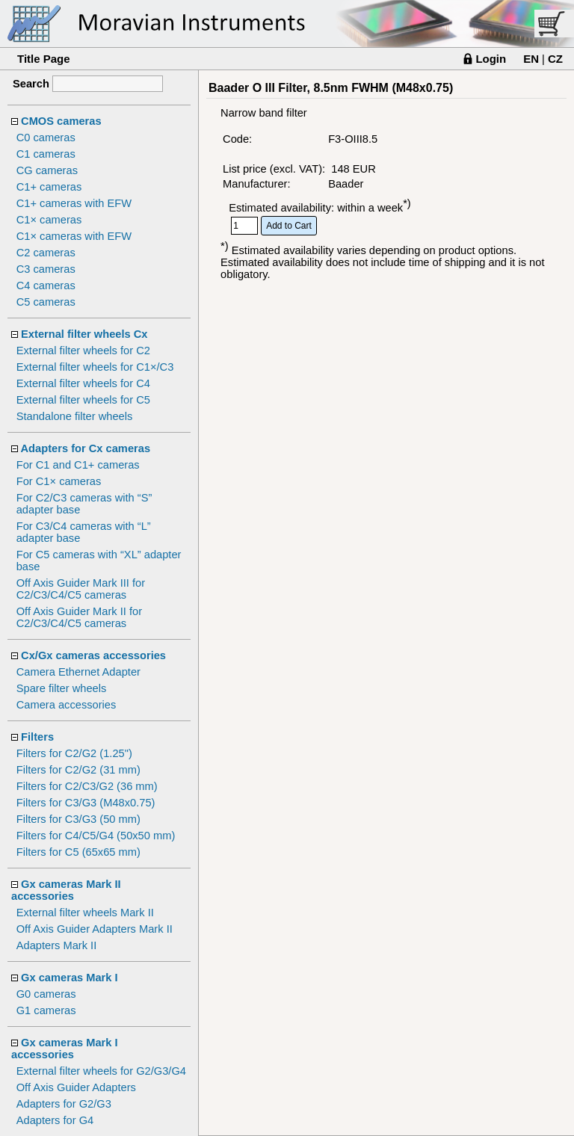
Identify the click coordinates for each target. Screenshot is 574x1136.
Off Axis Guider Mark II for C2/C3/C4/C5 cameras (79, 617)
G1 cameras (46, 1010)
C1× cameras (49, 220)
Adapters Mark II (56, 945)
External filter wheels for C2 (83, 350)
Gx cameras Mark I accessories (64, 1049)
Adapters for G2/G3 (63, 1104)
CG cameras (47, 170)
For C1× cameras (59, 481)
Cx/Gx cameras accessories (93, 655)
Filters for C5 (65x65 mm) (78, 852)
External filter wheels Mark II (85, 913)
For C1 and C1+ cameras (78, 465)
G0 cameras (46, 994)
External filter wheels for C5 (83, 400)
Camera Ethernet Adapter (78, 672)
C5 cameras (45, 302)
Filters (37, 737)
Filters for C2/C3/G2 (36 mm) (87, 786)
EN (531, 58)
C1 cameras (45, 154)
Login (490, 58)
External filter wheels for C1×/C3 (95, 367)
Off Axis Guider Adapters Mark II (94, 929)
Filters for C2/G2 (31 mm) (78, 770)
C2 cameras (45, 253)
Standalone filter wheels (74, 416)
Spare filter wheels (61, 688)
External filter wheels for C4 (83, 383)
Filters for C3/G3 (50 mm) (78, 819)
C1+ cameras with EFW (74, 203)
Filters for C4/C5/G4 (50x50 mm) (96, 836)
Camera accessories (66, 705)
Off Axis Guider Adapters (76, 1087)
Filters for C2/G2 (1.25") (74, 753)
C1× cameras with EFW (74, 236)
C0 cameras (45, 137)
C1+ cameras (49, 187)
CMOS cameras (61, 121)
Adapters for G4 (54, 1120)
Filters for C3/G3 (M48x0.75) (85, 803)
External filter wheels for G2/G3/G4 (101, 1071)
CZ (555, 58)
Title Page (43, 58)
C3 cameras (45, 269)
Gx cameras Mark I (69, 978)
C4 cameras (45, 285)
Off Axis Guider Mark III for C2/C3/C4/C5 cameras (80, 589)
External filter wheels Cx (84, 334)
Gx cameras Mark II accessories (66, 890)
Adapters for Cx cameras (86, 448)
